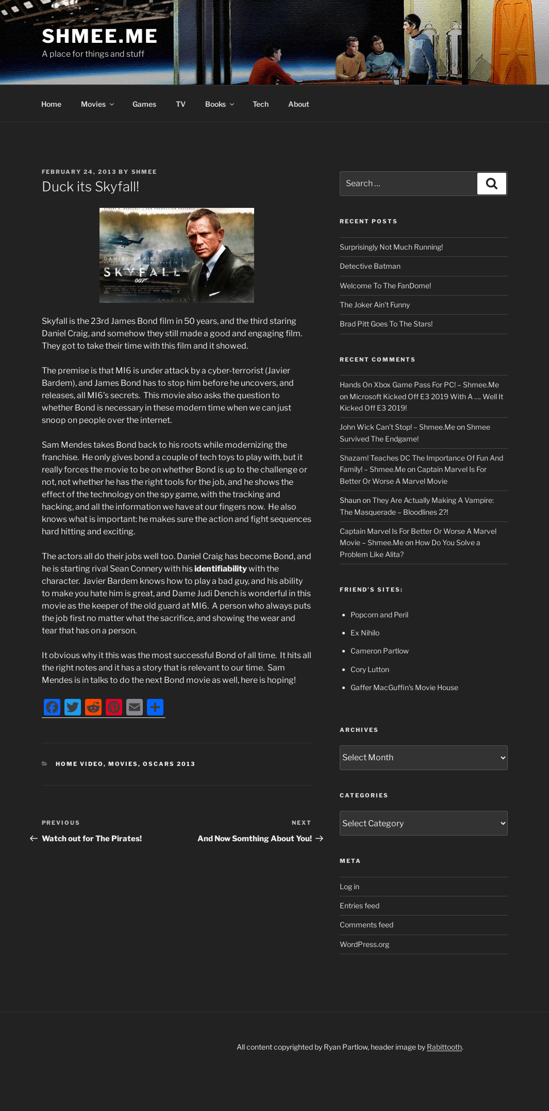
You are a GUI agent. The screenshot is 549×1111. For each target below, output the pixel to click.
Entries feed (359, 905)
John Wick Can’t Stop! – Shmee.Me (397, 426)
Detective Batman (370, 266)
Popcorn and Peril (379, 614)
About (298, 104)
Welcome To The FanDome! (385, 285)
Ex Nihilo (365, 632)
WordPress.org (364, 944)
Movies (98, 104)
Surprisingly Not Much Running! (391, 246)
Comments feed (366, 924)
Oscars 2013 (169, 763)
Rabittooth (444, 1046)
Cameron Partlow (380, 650)
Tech (261, 104)
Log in (349, 886)
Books (220, 104)
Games (144, 104)
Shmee (144, 171)
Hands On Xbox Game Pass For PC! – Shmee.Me (419, 384)
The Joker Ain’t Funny (375, 304)
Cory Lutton (370, 669)
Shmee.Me (100, 36)
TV (181, 104)
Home (51, 104)
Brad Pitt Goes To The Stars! (386, 323)
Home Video (80, 763)
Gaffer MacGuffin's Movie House (404, 687)
